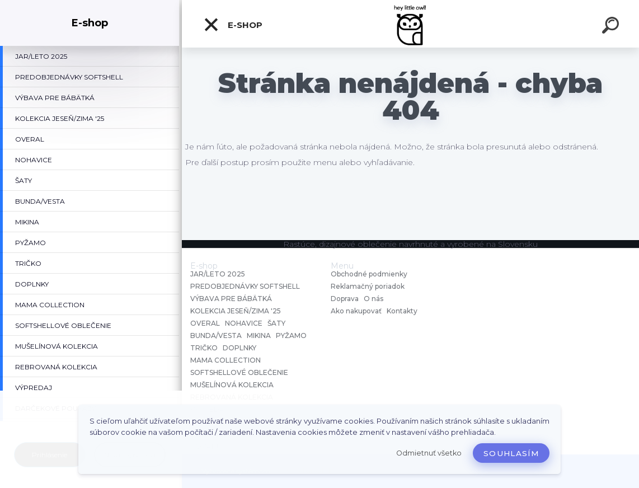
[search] (612, 27)
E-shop (232, 24)
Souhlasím (511, 453)
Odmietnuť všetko (429, 453)
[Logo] (410, 23)
